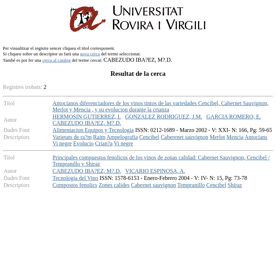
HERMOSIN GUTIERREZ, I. (87, 117)
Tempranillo (191, 185)
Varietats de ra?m (72, 137)
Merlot (217, 137)
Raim (99, 137)
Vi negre (62, 143)
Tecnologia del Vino (75, 178)
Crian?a (104, 143)
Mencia (235, 137)
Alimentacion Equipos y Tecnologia (93, 130)
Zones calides (114, 185)
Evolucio (83, 143)
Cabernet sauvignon (153, 185)
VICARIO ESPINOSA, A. (155, 171)
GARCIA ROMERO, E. (233, 117)
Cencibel (149, 137)
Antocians (256, 137)
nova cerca (90, 53)
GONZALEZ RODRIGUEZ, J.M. (163, 117)
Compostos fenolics (75, 185)
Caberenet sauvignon (184, 137)
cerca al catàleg (56, 60)
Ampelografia (122, 137)
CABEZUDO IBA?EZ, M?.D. (87, 123)
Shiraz (235, 185)
